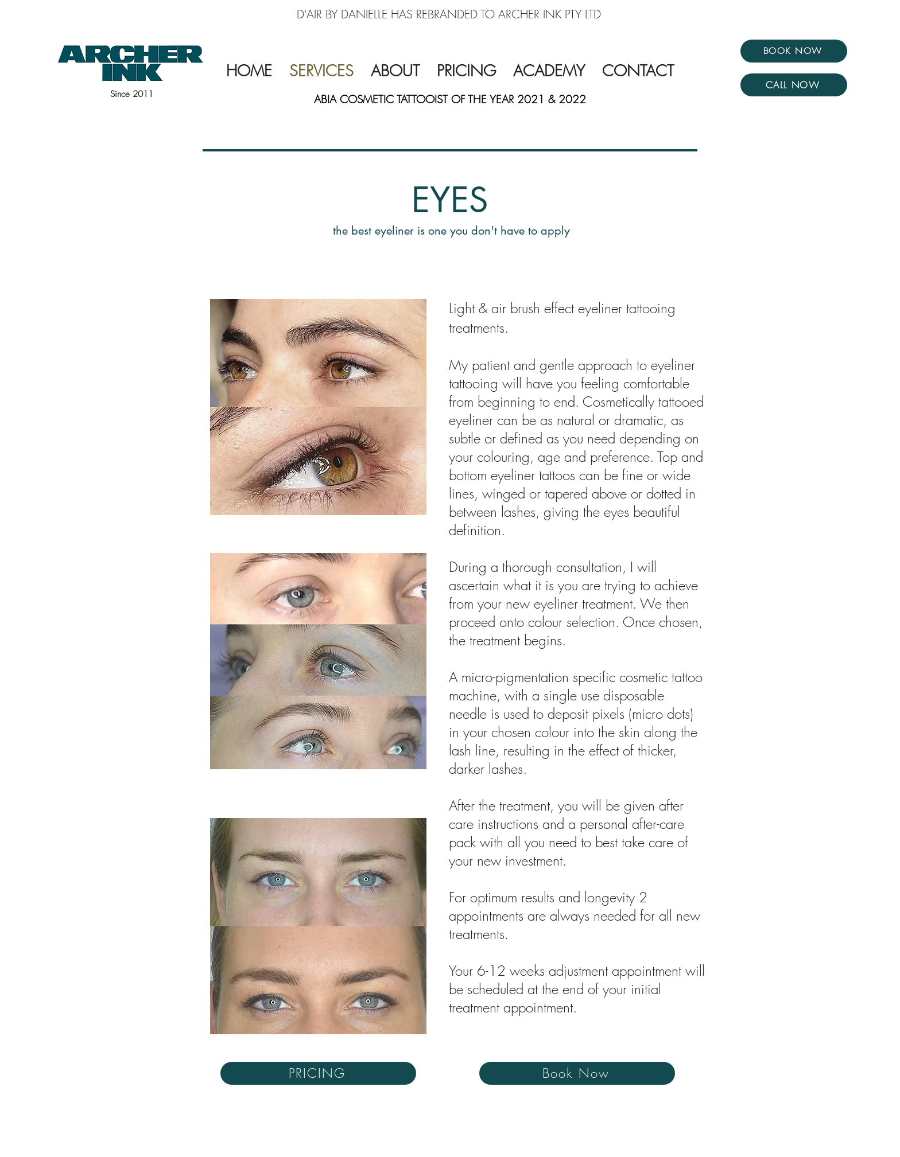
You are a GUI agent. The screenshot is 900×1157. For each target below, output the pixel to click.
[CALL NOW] (793, 84)
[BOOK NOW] (793, 51)
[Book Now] (577, 1073)
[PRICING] (318, 1073)
